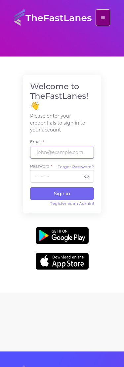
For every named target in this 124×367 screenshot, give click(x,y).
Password (41, 166)
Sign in (62, 194)
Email (37, 141)
